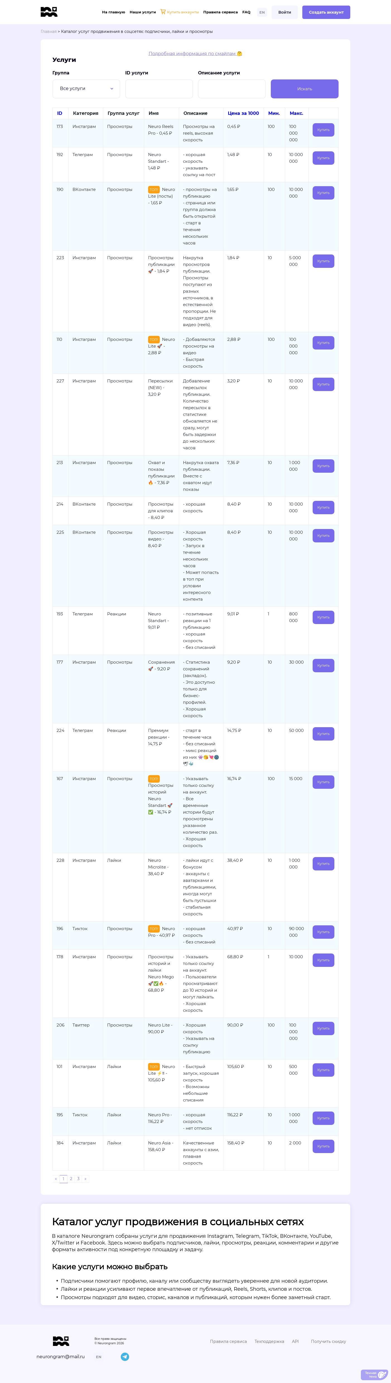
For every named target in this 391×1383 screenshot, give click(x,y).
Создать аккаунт (326, 12)
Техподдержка (269, 1341)
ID (59, 113)
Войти (284, 12)
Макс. (296, 113)
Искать (304, 88)
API (295, 1341)
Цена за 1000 (243, 113)
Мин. (274, 113)
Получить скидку (328, 1341)
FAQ (246, 12)
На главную (113, 12)
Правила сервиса (220, 12)
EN (262, 12)
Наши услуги (143, 12)
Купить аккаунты (179, 12)
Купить (323, 130)
